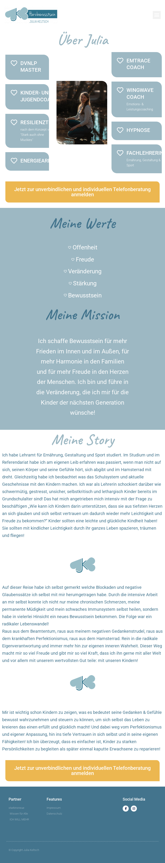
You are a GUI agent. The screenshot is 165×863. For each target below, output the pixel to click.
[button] (157, 15)
